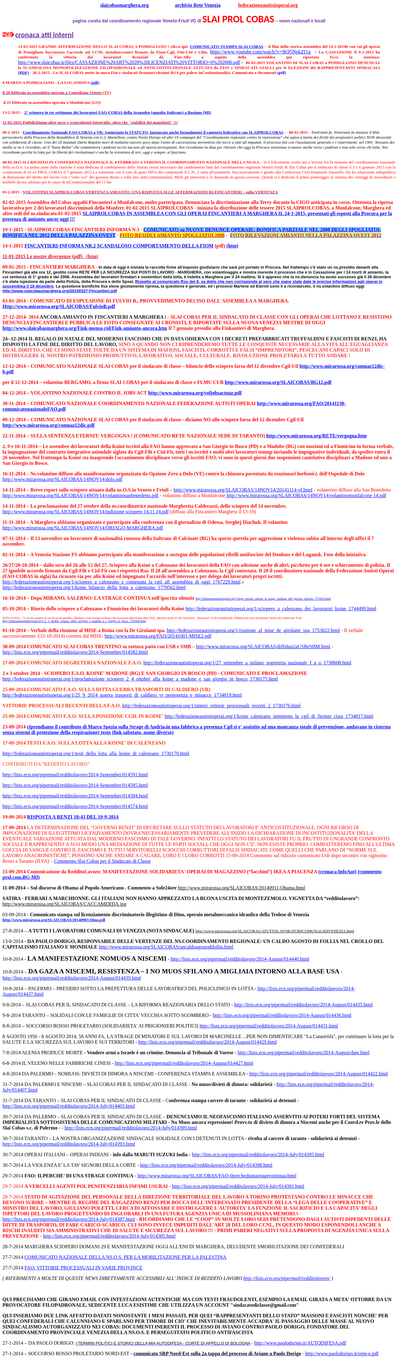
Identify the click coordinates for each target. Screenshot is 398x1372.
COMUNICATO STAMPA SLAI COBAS (226, 46)
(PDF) (23, 72)
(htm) (232, 245)
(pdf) (281, 72)
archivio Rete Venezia (197, 5)
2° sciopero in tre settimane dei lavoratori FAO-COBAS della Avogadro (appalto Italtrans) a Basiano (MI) (117, 112)
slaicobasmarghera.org (124, 5)
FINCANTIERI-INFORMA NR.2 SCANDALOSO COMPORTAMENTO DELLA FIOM (119, 245)
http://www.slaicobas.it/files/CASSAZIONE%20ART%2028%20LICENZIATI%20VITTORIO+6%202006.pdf (129, 62)
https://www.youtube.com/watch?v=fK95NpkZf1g (260, 51)
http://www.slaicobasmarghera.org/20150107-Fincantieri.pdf (59, 291)
